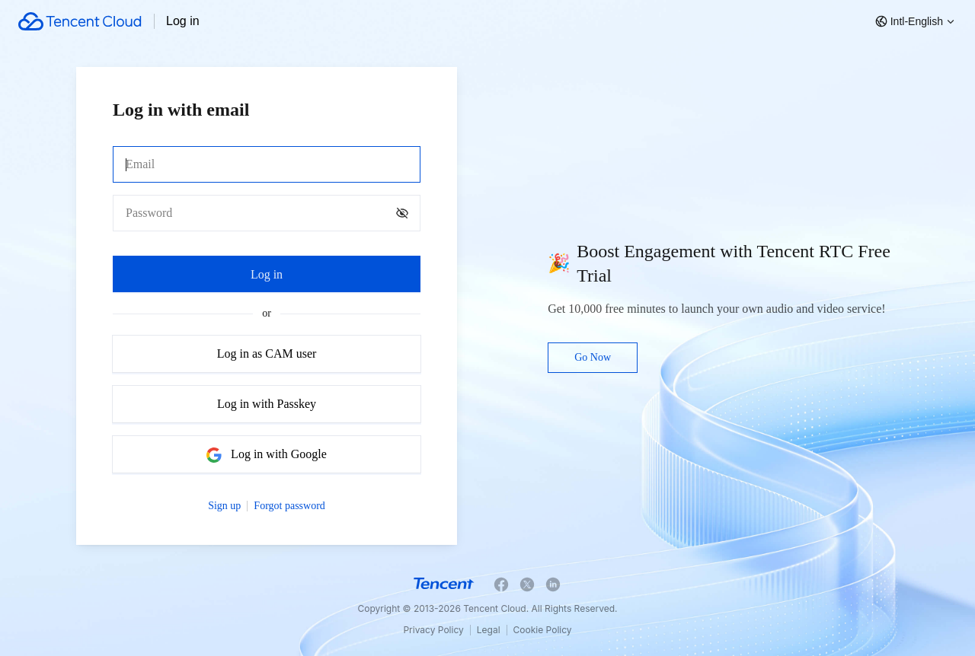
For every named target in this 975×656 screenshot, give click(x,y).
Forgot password (289, 505)
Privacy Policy (433, 629)
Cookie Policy (542, 629)
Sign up (224, 505)
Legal (488, 629)
